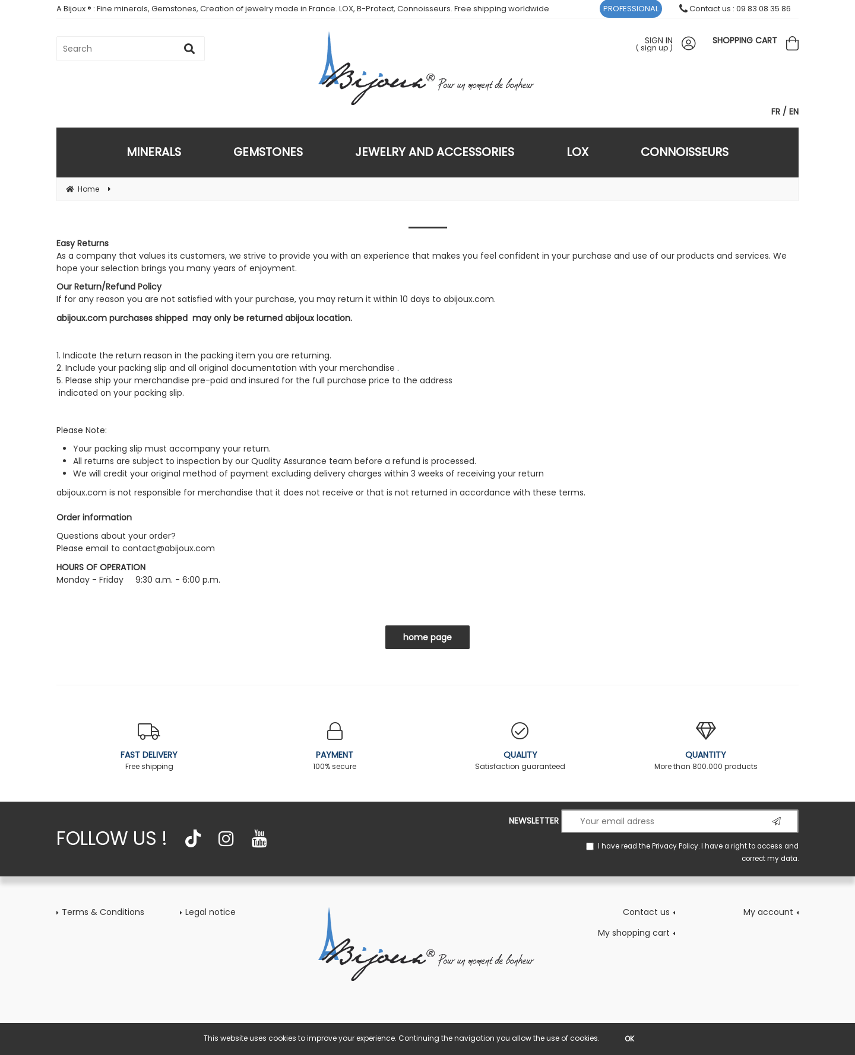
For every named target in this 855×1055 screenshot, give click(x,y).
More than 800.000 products (706, 746)
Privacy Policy (675, 846)
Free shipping (149, 746)
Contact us (646, 912)
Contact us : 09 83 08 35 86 (735, 8)
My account (768, 912)
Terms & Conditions (103, 912)
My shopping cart (634, 933)
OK (629, 1039)
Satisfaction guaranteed (520, 746)
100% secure (335, 746)
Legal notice (210, 912)
